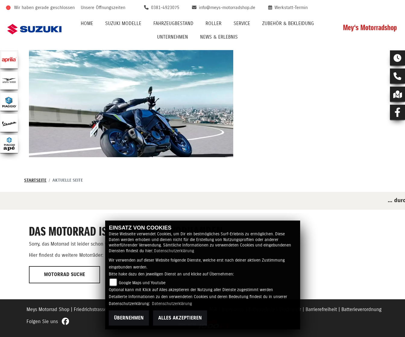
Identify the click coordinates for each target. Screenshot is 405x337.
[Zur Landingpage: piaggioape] (9, 144)
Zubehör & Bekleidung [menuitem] (288, 23)
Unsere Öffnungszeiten (103, 7)
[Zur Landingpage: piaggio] (9, 102)
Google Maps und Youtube (142, 283)
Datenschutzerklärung (174, 251)
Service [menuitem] (242, 23)
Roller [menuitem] (213, 23)
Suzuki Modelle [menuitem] (123, 23)
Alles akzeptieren (180, 318)
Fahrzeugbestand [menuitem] (173, 23)
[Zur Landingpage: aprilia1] (9, 59)
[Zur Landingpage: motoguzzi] (9, 81)
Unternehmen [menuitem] (172, 37)
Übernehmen (129, 318)
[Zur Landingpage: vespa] (9, 123)
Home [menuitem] (87, 23)
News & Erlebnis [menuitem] (219, 37)
